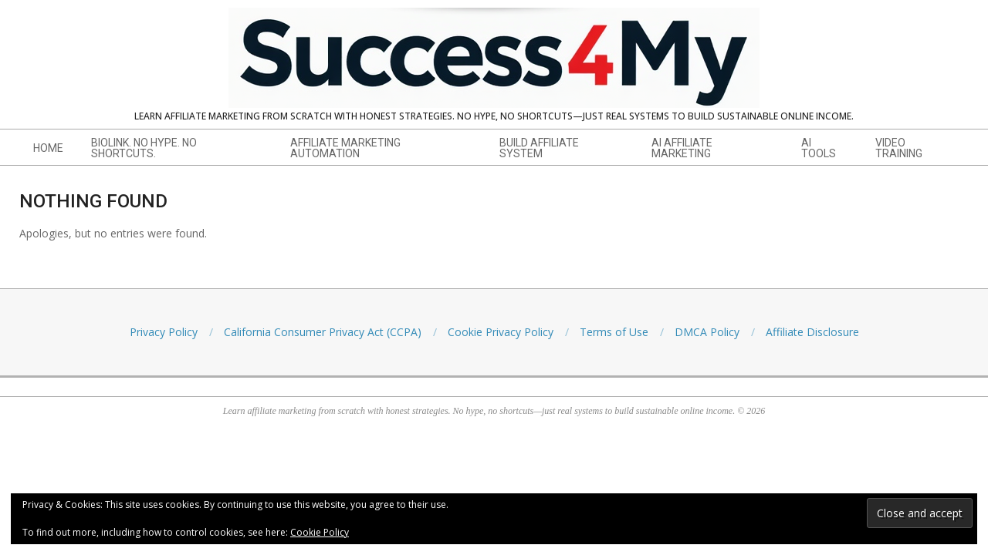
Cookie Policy (319, 532)
